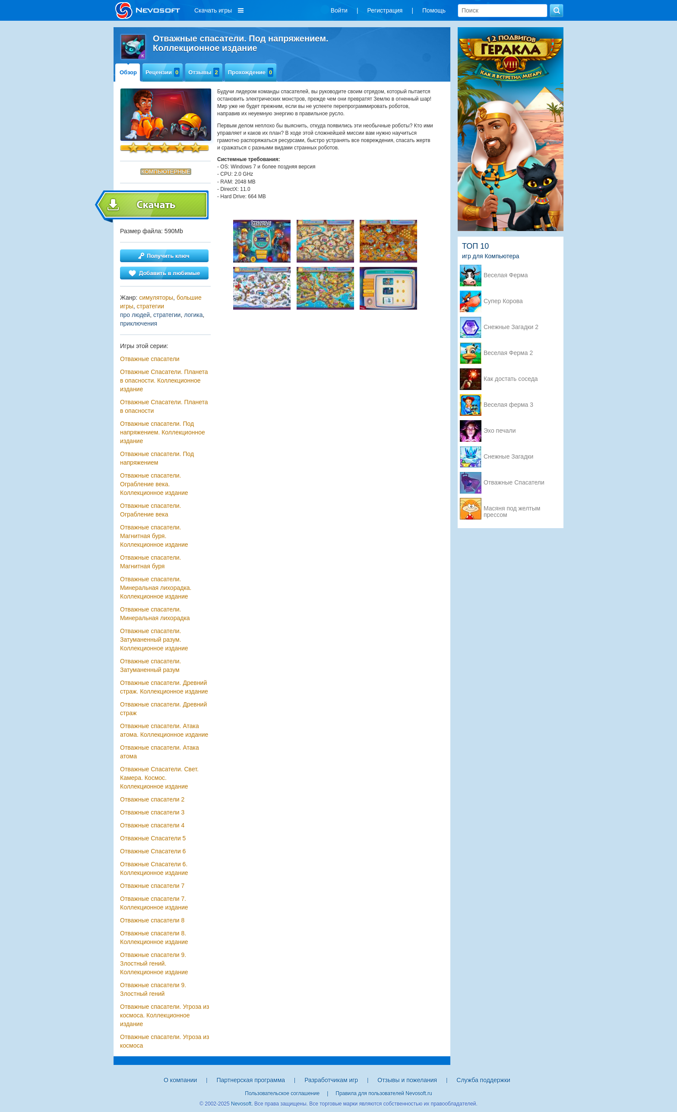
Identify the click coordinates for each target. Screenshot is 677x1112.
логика (193, 314)
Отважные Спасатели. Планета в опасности (164, 406)
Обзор (128, 72)
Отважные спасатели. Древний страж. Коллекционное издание (164, 687)
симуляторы (156, 297)
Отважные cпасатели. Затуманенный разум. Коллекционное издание (154, 639)
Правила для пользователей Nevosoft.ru (383, 1093)
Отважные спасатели (150, 358)
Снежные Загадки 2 (511, 327)
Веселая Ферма (506, 275)
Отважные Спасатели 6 (153, 851)
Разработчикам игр (331, 1080)
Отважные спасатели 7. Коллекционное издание (154, 903)
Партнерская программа (250, 1080)
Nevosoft (241, 1104)
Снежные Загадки (508, 456)
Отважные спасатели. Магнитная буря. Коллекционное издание (154, 536)
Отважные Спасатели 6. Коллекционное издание (154, 868)
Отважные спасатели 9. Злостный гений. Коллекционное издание (154, 963)
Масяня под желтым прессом (512, 509)
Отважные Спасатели (514, 482)
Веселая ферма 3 (508, 405)
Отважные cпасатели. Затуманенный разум (150, 665)
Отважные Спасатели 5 (153, 838)
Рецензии (163, 72)
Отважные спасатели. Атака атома (159, 752)
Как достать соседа (511, 379)
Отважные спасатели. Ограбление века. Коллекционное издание (154, 484)
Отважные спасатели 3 (152, 812)
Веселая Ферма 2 (508, 353)
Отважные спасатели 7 (152, 885)
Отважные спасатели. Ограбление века (150, 510)
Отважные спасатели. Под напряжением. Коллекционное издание (162, 432)
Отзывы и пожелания (407, 1080)
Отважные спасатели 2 (152, 799)
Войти (339, 10)
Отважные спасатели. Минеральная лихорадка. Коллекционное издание (156, 588)
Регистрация (385, 10)
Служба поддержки (483, 1080)
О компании (180, 1080)
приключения (138, 323)
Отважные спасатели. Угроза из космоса (164, 1041)
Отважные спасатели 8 (152, 920)
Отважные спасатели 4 (152, 825)
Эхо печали (500, 431)
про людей (135, 314)
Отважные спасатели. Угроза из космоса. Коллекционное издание (164, 1015)
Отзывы (203, 72)
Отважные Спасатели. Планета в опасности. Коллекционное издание (164, 380)
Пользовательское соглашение (282, 1093)
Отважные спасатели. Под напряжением (157, 458)
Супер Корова (503, 301)
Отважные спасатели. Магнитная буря (150, 562)
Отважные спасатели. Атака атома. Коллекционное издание (164, 730)
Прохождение (251, 72)
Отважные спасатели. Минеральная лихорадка (155, 613)
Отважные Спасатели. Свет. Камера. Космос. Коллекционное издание (159, 778)
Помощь (434, 10)
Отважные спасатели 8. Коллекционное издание (154, 937)
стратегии (150, 306)
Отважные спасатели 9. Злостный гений (153, 989)
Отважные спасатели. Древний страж (163, 708)
